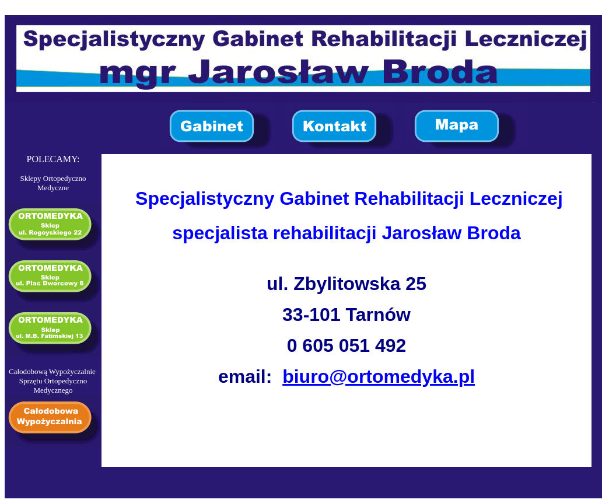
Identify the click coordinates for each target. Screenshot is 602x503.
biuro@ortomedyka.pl (378, 376)
